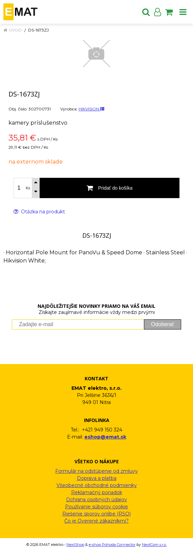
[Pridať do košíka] (109, 188)
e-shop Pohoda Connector (112, 544)
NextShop (75, 544)
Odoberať (162, 324)
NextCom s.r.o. (154, 544)
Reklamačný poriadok (96, 492)
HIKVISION (91, 108)
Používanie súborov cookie (96, 507)
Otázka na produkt (39, 212)
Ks (28, 188)
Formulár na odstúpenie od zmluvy (96, 471)
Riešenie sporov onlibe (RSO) (96, 514)
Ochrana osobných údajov (96, 499)
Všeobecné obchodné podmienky (97, 485)
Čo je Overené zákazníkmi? (96, 521)
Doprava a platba (96, 478)
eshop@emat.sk (105, 437)
